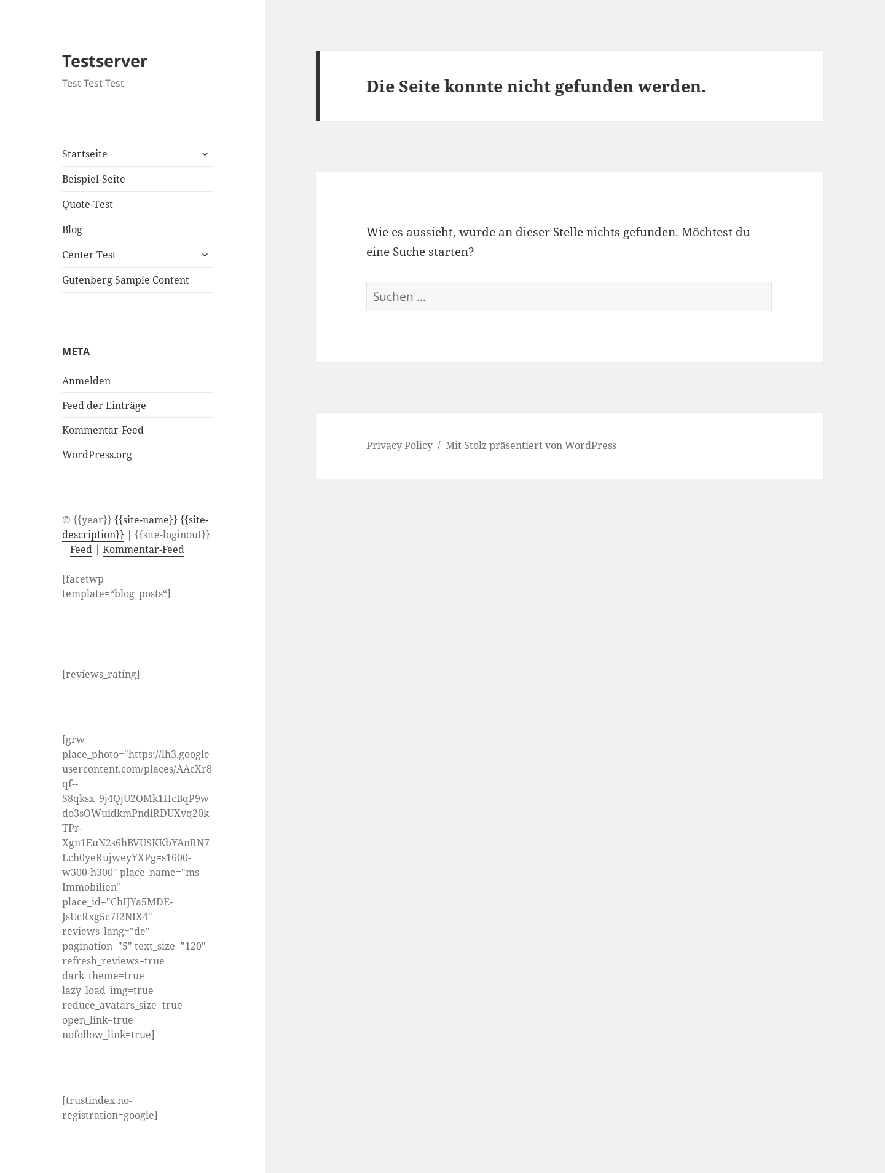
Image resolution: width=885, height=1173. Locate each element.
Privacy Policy (399, 445)
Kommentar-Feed (103, 430)
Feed (81, 549)
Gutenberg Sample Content (125, 280)
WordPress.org (97, 454)
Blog (72, 229)
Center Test (89, 254)
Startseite (85, 154)
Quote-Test (87, 204)
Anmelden (86, 381)
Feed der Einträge (104, 405)
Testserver (105, 60)
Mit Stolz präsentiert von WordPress (531, 445)
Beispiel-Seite (93, 179)
